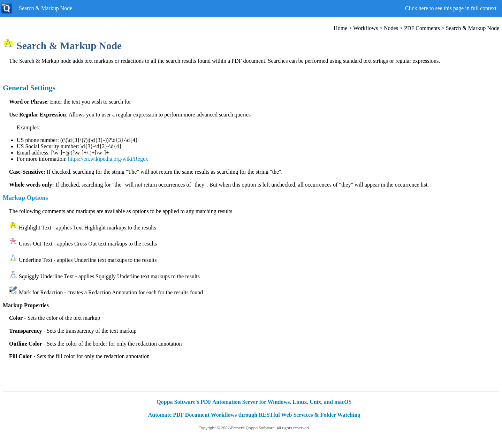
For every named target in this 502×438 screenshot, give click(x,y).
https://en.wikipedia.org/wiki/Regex (108, 159)
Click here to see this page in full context (450, 8)
